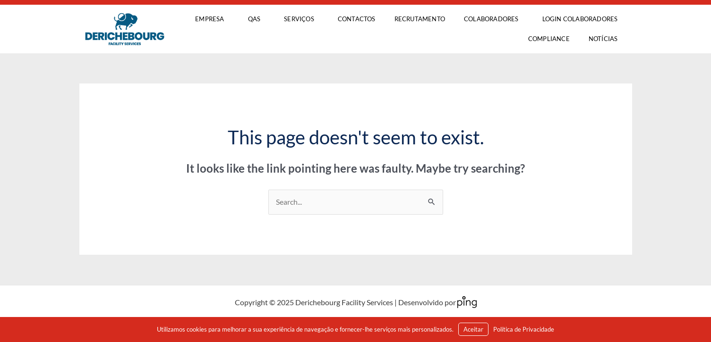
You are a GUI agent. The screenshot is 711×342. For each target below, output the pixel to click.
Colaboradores (493, 19)
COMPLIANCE (549, 38)
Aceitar (473, 329)
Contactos (357, 19)
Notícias (603, 38)
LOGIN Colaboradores (580, 19)
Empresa (212, 19)
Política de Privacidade (523, 329)
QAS (257, 19)
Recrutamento (419, 19)
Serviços (301, 19)
